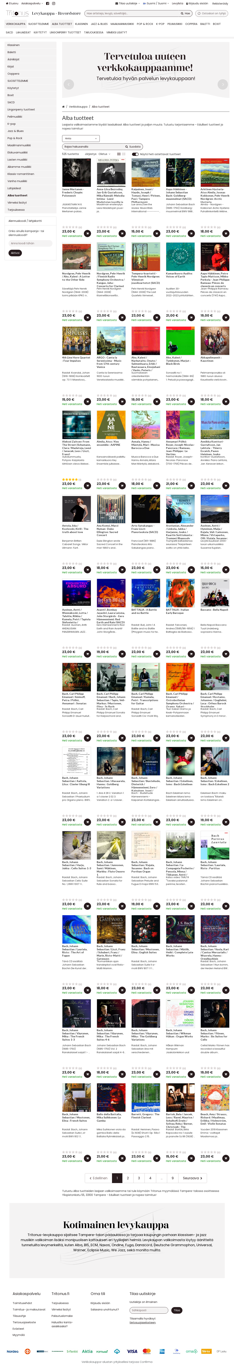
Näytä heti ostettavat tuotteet (160, 154)
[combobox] (138, 13)
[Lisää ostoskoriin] (87, 233)
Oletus (104, 154)
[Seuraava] (192, 1178)
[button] (143, 1322)
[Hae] (185, 13)
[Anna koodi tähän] (30, 243)
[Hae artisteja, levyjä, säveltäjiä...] (138, 13)
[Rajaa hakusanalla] (102, 146)
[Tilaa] (176, 1310)
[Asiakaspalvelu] (32, 3)
